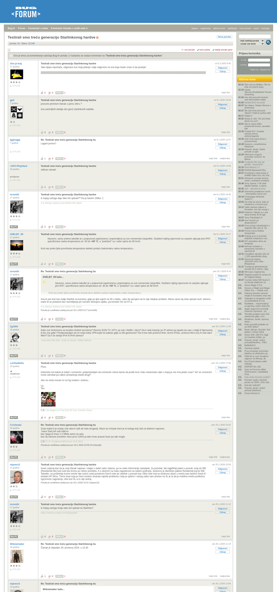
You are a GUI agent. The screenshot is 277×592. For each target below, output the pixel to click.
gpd (12, 100)
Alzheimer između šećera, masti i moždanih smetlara (256, 179)
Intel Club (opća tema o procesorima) (255, 140)
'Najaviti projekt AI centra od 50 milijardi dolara (257, 276)
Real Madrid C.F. (252, 167)
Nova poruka (224, 37)
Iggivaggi (15, 140)
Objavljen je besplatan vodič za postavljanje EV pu (257, 299)
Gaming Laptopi (251, 348)
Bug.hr (11, 28)
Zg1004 (14, 326)
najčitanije (232, 28)
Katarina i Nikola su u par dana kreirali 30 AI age (256, 213)
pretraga (265, 28)
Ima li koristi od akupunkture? (251, 221)
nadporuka (225, 158)
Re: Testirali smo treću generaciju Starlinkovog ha (68, 140)
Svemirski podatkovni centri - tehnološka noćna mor (257, 192)
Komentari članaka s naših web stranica (73, 28)
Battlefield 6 (249, 345)
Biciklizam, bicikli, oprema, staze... (256, 320)
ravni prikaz (204, 50)
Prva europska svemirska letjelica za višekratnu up (256, 352)
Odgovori (222, 68)
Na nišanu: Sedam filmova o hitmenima (257, 106)
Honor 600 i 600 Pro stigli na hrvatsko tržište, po (256, 336)
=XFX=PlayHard (19, 166)
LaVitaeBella (17, 363)
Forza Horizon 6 (251, 393)
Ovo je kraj (16, 63)
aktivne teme (219, 28)
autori (256, 28)
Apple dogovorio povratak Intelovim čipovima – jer (256, 310)
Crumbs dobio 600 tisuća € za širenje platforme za (257, 281)
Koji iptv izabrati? (252, 385)
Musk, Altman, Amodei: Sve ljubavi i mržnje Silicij (257, 330)
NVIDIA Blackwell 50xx (255, 170)
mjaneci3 (15, 464)
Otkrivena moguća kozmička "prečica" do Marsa (254, 156)
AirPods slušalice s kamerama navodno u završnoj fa (254, 248)
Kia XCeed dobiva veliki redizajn (255, 362)
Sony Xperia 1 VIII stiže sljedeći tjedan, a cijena (255, 184)
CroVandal (16, 425)
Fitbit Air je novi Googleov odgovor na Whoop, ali (256, 357)
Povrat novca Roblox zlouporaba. (254, 232)
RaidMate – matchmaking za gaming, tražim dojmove (257, 304)
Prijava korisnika (249, 53)
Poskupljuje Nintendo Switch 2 (254, 198)
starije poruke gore (223, 50)
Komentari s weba (38, 28)
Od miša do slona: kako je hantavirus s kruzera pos (256, 203)
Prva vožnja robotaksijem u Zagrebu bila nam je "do (257, 226)
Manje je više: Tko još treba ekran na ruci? (257, 120)
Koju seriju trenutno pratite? (257, 377)
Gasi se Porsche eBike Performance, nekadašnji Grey (256, 371)
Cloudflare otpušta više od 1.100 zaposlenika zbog (256, 255)
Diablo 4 (248, 116)
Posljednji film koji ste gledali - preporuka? (254, 163)
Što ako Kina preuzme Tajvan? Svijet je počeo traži (257, 111)
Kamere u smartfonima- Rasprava (255, 145)
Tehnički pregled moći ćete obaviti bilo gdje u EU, (256, 315)
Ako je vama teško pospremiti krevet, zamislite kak (257, 126)
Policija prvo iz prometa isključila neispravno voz (255, 237)
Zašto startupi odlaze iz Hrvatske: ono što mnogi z (256, 208)
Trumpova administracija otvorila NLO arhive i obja (256, 267)
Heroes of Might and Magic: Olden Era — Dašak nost (257, 289)
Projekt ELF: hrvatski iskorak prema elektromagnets (254, 133)
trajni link (226, 92)
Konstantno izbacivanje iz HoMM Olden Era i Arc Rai (256, 174)
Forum (21, 28)
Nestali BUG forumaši (254, 102)
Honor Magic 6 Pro (253, 285)
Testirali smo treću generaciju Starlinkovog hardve (134, 55)
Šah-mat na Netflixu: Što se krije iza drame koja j (257, 85)
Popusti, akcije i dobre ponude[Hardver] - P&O (255, 341)
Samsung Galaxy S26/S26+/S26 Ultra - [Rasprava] (254, 261)
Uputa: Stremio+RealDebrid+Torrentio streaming (257, 92)
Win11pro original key (254, 272)
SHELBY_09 (17, 234)
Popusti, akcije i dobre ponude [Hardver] (254, 389)
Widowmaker (17, 544)
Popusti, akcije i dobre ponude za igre (254, 150)
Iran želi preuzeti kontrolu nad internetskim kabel (256, 98)
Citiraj (223, 71)
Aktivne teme (247, 79)
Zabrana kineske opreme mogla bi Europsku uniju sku (257, 294)
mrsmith (15, 194)
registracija (205, 28)
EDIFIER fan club (252, 366)
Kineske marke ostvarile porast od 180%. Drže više (256, 381)
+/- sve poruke (188, 50)
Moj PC (14, 227)
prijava (195, 28)
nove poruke (245, 28)
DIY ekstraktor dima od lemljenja (255, 242)
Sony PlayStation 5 (253, 217)
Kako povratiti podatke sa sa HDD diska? (256, 325)
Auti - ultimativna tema (254, 188)
